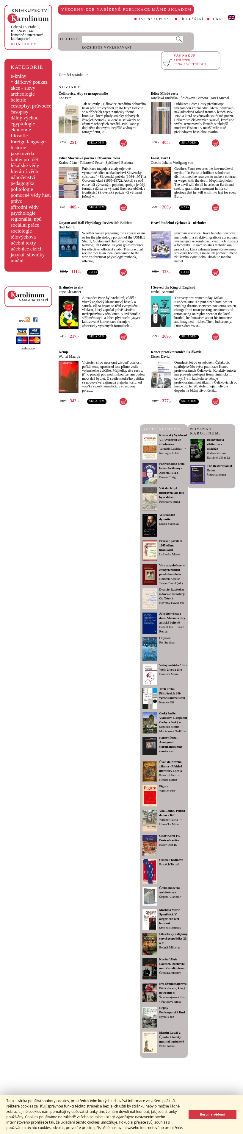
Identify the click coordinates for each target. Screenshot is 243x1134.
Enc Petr (65, 98)
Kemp (63, 352)
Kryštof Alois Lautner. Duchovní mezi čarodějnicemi (172, 964)
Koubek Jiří (166, 702)
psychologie (23, 213)
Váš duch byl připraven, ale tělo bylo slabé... (171, 493)
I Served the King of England (173, 287)
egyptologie (23, 124)
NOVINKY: (70, 87)
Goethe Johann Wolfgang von (172, 163)
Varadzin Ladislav (170, 448)
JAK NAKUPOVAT (155, 19)
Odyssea (164, 638)
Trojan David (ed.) (171, 583)
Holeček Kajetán (169, 578)
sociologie (21, 231)
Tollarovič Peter (91, 163)
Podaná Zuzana (216, 453)
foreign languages (29, 141)
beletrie (18, 100)
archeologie (23, 94)
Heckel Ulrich (168, 779)
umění (17, 261)
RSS (24, 321)
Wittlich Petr (167, 790)
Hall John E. (67, 227)
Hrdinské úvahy (71, 287)
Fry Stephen (167, 642)
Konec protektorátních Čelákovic (176, 352)
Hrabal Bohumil (162, 292)
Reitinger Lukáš (169, 453)
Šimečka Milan (216, 474)
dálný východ (25, 118)
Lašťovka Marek (169, 554)
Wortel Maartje (69, 356)
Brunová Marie (168, 674)
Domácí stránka (71, 74)
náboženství (23, 177)
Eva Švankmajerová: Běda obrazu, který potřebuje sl (173, 988)
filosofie (19, 135)
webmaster (28, 348)
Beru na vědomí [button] (212, 1114)
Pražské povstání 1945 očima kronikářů (170, 545)
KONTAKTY (24, 44)
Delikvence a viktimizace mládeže (215, 444)
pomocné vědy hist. (31, 195)
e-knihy (18, 76)
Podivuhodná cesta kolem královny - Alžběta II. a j (172, 468)
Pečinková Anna (169, 501)
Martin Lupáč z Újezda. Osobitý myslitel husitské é (171, 1037)
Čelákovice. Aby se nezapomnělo (83, 93)
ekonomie (21, 130)
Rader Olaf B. (168, 844)
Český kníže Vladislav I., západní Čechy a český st (173, 718)
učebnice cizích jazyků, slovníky (28, 252)
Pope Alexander (70, 292)
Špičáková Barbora (194, 98)
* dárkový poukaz (29, 82)
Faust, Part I (160, 158)
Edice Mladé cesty (164, 93)
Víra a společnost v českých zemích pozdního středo (172, 570)
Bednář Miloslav (169, 947)
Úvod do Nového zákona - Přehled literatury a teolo (170, 766)
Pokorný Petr (167, 775)
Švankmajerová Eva (172, 997)
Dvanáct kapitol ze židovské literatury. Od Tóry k (172, 594)
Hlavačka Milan (169, 824)
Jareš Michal (220, 98)
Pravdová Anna (171, 1001)
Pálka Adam (167, 1046)
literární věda (24, 171)
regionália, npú (26, 219)
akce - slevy (23, 88)
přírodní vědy (25, 207)
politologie (22, 189)
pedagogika (23, 183)
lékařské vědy (25, 165)
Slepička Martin (169, 726)
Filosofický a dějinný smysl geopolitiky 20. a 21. (173, 938)
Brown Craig (167, 477)
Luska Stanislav (169, 523)
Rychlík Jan (166, 1016)
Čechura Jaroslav (170, 972)
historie (18, 147)
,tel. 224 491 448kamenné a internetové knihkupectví (27, 33)
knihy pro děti (25, 159)
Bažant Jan (166, 627)
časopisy (20, 112)
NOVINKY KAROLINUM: (205, 431)
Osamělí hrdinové (171, 860)
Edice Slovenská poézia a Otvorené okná (89, 158)
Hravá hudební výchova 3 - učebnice (178, 223)
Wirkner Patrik (168, 819)
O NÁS (218, 19)
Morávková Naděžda (172, 731)
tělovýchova (23, 237)
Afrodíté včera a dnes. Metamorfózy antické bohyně (172, 618)
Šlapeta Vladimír (170, 896)
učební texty (23, 243)
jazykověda (22, 153)
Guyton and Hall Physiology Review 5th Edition (95, 223)
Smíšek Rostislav (170, 927)
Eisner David (160, 356)
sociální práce (25, 225)
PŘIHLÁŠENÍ (192, 19)
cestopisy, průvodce (31, 106)
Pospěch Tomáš (169, 864)
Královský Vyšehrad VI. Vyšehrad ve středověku (173, 440)
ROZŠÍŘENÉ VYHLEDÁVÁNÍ (106, 47)
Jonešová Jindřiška (164, 98)
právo (16, 201)
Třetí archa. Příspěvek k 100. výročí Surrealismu (172, 693)
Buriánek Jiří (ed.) (218, 457)
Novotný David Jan (171, 603)
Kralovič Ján (68, 163)
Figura (163, 786)
